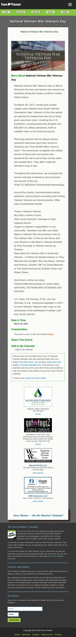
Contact (35, 634)
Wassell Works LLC (38, 465)
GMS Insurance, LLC (38, 496)
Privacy (58, 634)
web (34, 473)
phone (38, 414)
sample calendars (15, 547)
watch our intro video (36, 378)
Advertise (26, 634)
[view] (50, 334)
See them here (26, 362)
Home (17, 634)
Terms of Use (47, 634)
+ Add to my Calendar (23, 349)
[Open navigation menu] (70, 4)
